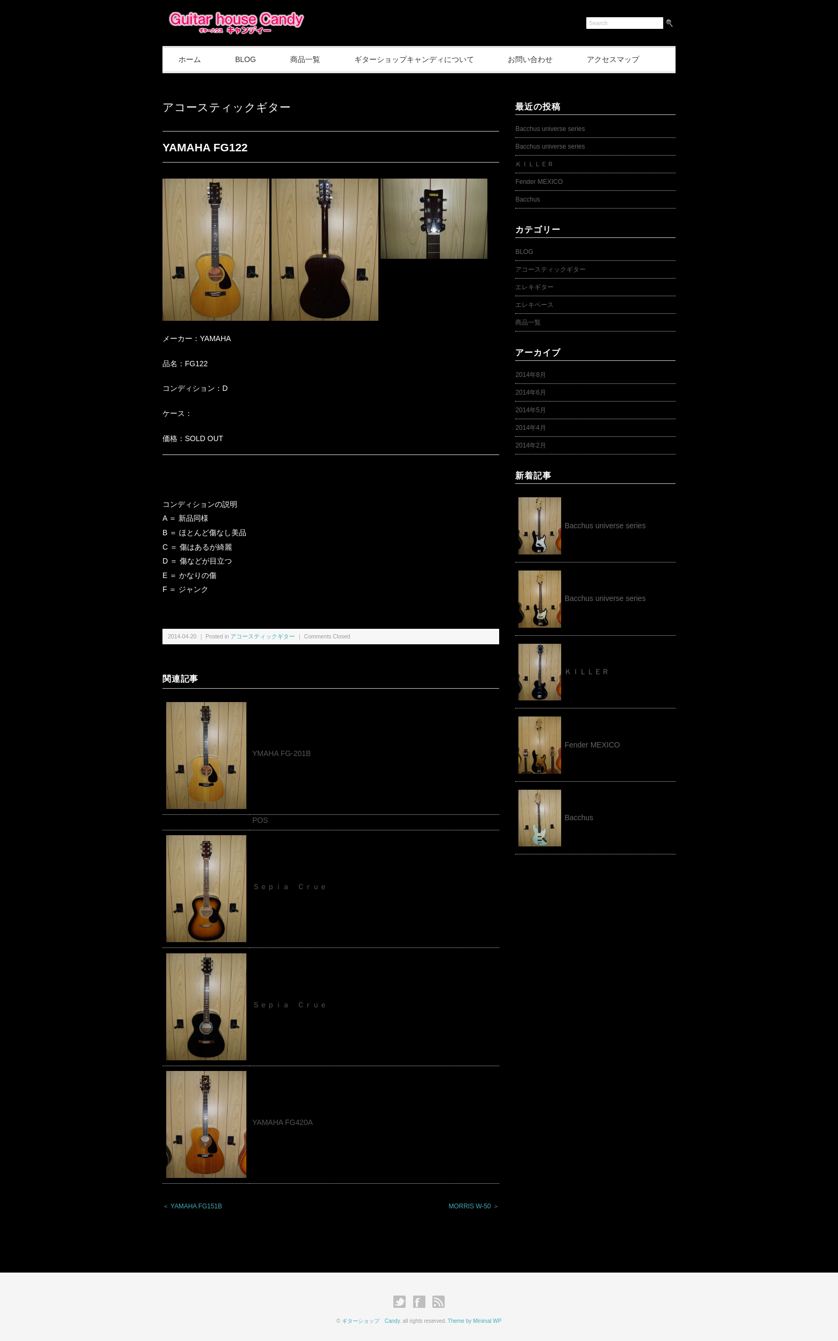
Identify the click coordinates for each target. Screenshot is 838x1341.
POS (260, 820)
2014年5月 (530, 410)
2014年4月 (530, 427)
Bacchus (527, 199)
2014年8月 (530, 375)
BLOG (245, 59)
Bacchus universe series (550, 129)
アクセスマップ (613, 59)
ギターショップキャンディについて (414, 59)
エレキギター (534, 287)
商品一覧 (305, 59)
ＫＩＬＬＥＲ (537, 164)
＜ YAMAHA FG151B (192, 1206)
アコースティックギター (226, 107)
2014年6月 (530, 392)
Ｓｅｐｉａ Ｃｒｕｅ (289, 886)
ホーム (190, 59)
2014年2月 (530, 445)
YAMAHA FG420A (282, 1122)
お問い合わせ (530, 59)
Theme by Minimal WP (475, 1321)
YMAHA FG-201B (281, 753)
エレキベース (534, 305)
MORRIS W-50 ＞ (473, 1206)
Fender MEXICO (539, 182)
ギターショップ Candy (371, 1321)
